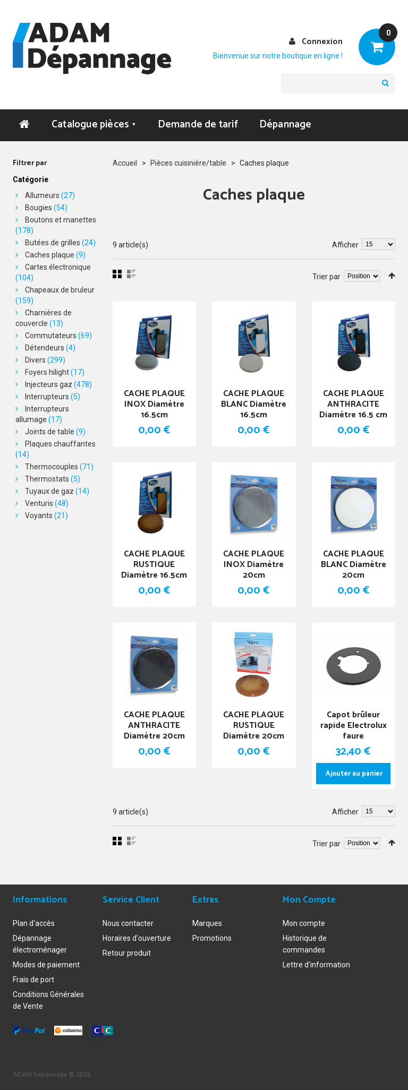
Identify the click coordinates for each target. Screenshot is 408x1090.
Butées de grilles (52, 242)
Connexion (322, 42)
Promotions (212, 935)
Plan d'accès (34, 920)
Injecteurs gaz (48, 384)
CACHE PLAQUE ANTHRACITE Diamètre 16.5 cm (353, 405)
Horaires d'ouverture (137, 935)
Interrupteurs (47, 396)
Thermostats (47, 479)
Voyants (39, 515)
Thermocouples (51, 466)
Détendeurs (44, 348)
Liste (131, 274)
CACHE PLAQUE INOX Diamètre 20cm (253, 565)
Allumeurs (42, 195)
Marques (207, 920)
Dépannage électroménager (40, 941)
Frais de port (33, 977)
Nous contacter (128, 920)
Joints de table (49, 431)
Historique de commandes (305, 941)
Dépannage (285, 124)
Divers (35, 360)
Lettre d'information (316, 962)
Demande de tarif (198, 124)
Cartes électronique (58, 267)
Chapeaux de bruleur (60, 290)
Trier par (326, 276)
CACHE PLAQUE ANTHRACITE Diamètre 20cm (154, 726)
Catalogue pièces (94, 124)
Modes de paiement (46, 962)
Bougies (38, 207)
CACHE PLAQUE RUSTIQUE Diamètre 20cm (253, 726)
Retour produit (127, 950)
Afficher (345, 245)
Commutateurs (50, 335)
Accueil (125, 163)
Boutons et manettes (60, 220)
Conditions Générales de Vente (48, 998)
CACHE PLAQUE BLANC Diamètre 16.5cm (253, 405)
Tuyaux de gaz (49, 491)
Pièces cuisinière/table (188, 163)
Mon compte (304, 920)
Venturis (39, 503)
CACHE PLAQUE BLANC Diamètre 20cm (353, 565)
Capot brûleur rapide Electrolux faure (353, 726)
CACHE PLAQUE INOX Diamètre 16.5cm (154, 405)
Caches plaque (49, 255)
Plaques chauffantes (60, 444)
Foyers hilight (47, 372)
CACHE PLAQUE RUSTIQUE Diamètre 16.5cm (154, 565)
